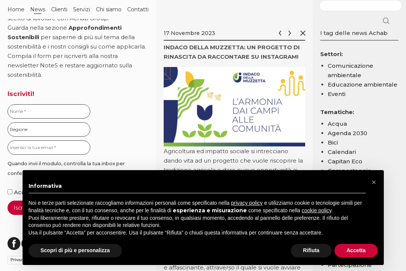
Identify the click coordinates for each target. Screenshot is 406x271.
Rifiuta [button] (311, 250)
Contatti (138, 9)
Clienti (59, 9)
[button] (374, 182)
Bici (333, 142)
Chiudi (304, 33)
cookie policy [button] (316, 210)
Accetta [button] (356, 250)
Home (16, 9)
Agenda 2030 (347, 133)
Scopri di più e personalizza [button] (75, 250)
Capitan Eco (345, 161)
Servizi (81, 9)
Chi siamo (109, 9)
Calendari (342, 151)
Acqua (337, 123)
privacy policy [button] (247, 203)
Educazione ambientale (362, 84)
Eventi (336, 93)
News (37, 9)
